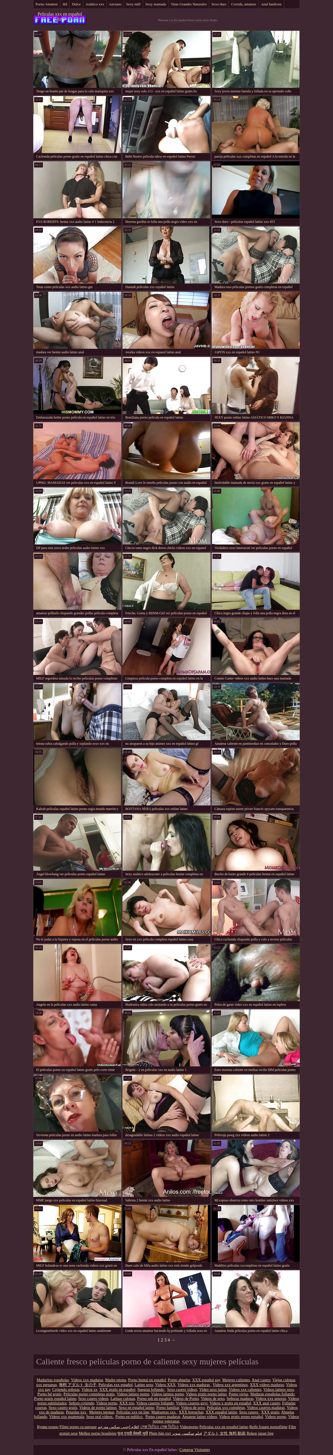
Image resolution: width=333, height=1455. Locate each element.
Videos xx (89, 1390)
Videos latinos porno (133, 1394)
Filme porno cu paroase (78, 1427)
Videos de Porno (186, 1399)
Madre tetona (115, 1380)
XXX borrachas (191, 1412)
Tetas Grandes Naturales (189, 4)
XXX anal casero (266, 1403)
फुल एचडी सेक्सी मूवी (132, 1433)
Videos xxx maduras (87, 1380)
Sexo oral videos (99, 1417)
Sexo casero (249, 1412)
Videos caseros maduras (266, 1408)
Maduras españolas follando (272, 1394)
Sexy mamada (155, 4)
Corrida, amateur (243, 4)
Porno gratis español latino (55, 1399)
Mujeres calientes (236, 1380)
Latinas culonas (123, 1399)
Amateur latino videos (199, 1417)
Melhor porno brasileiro (98, 1433)
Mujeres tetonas (101, 1412)
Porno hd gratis (49, 1394)
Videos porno (106, 1403)
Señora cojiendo (81, 1403)
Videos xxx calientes (245, 1390)
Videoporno (189, 1427)
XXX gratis (270, 1412)
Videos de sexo (213, 1399)
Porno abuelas (179, 1380)
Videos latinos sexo (278, 1390)
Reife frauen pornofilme (268, 1427)
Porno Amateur (47, 4)
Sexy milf (133, 4)
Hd (65, 4)
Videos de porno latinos (98, 1408)
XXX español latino (221, 1412)
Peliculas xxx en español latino (60, 16)
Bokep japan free (260, 1433)
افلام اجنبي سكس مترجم (118, 1427)
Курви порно (47, 1427)
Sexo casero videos (182, 1390)
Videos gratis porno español (241, 1417)
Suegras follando (151, 1390)
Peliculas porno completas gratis (89, 1394)
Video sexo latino (213, 1390)
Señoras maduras (240, 1399)
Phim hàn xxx (160, 1433)
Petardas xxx (76, 1412)
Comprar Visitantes (194, 1450)
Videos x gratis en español (230, 1403)
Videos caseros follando (155, 1403)
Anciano (115, 4)
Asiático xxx (95, 4)
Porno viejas (238, 1394)
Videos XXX (165, 1385)
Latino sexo (144, 1385)
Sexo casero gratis (63, 1408)
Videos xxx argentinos (230, 1385)
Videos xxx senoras (270, 1399)
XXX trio (126, 1403)
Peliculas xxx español (115, 1385)
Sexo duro (218, 4)
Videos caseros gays (192, 1403)
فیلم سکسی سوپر (187, 1433)
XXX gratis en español (117, 1390)
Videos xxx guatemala (66, 1417)
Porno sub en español (154, 1399)
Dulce (76, 4)
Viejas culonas (283, 1380)
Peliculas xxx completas (226, 1408)
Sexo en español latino (136, 1408)
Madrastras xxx (164, 1412)
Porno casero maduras (162, 1417)
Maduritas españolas (53, 1380)
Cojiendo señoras (66, 1390)
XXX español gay (206, 1380)
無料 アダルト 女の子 (78, 1385)
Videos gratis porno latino (206, 1394)
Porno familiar (167, 1408)
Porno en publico (129, 1417)
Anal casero (261, 1380)
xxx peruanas (46, 1385)
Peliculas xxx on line (132, 1412)
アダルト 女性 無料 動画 (224, 1433)
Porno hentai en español (147, 1380)
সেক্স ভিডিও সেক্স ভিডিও (159, 1427)
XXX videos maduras (267, 1385)
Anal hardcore (271, 4)
